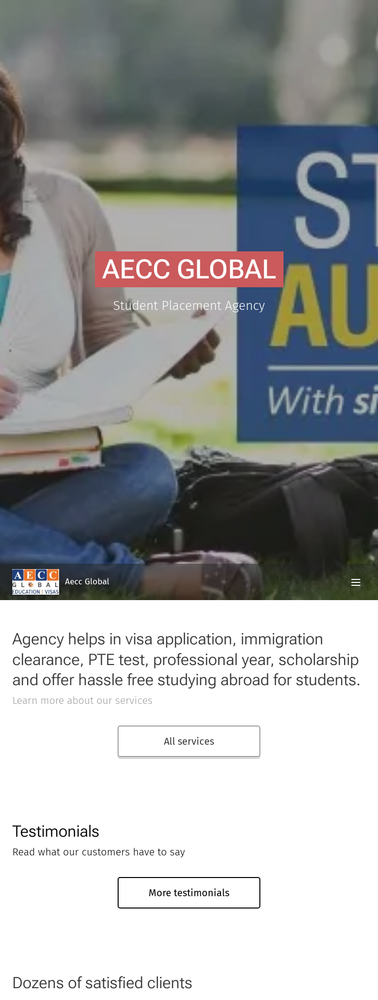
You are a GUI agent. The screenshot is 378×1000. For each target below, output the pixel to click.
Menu (355, 582)
